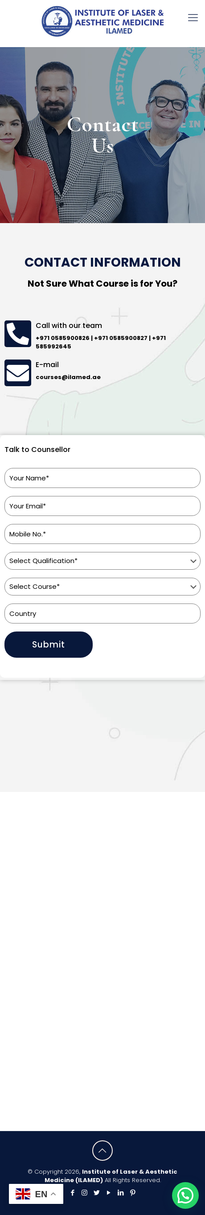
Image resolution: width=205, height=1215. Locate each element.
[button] (185, 1195)
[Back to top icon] (102, 1150)
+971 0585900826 (63, 338)
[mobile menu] (193, 17)
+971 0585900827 (121, 338)
